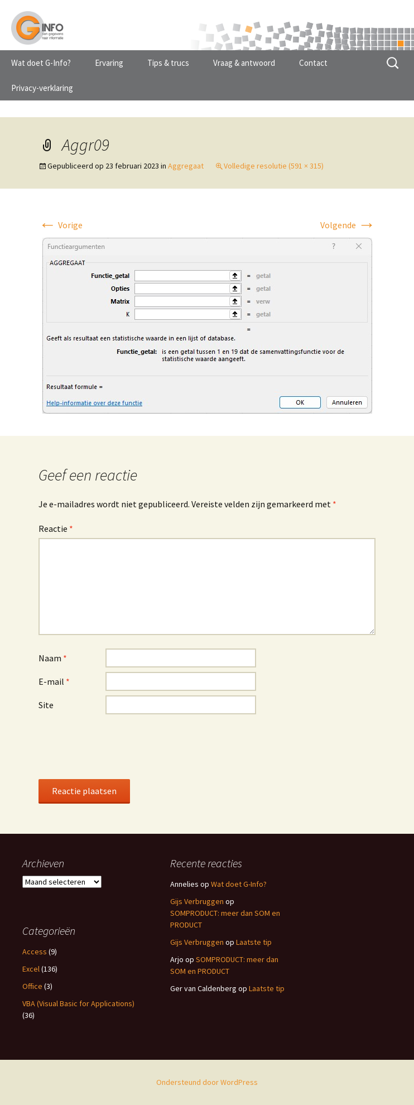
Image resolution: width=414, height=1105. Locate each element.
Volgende (348, 224)
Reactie (55, 528)
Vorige (60, 224)
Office (32, 986)
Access (34, 952)
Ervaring (109, 62)
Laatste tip (254, 942)
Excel (31, 969)
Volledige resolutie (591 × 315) (274, 166)
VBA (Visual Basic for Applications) (78, 1003)
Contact (313, 62)
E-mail (54, 681)
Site (46, 704)
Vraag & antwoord (244, 62)
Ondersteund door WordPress (207, 1082)
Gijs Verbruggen (197, 901)
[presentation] (123, 746)
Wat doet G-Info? (41, 62)
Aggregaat (186, 166)
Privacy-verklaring (42, 88)
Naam (52, 658)
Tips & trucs (168, 62)
